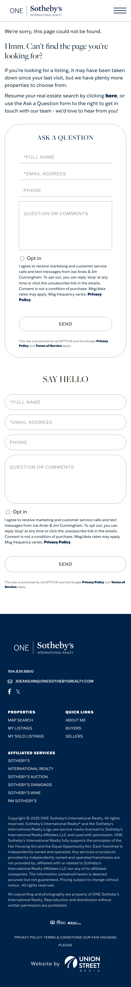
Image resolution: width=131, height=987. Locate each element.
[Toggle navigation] (120, 10)
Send (65, 324)
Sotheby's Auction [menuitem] (28, 777)
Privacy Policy (57, 542)
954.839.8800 (20, 671)
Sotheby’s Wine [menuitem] (24, 793)
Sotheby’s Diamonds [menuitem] (30, 785)
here (111, 95)
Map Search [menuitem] (20, 720)
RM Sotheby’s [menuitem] (22, 801)
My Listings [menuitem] (20, 728)
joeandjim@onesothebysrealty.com (51, 681)
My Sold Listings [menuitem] (26, 736)
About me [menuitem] (76, 720)
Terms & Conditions (63, 937)
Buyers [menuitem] (73, 728)
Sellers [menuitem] (74, 736)
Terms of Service (49, 346)
